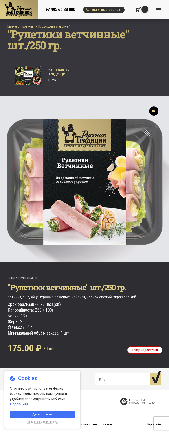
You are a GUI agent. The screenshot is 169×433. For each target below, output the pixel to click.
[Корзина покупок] (138, 10)
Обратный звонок (103, 9)
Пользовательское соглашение (93, 424)
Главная (12, 26)
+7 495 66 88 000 (60, 9)
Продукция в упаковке (53, 26)
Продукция (28, 26)
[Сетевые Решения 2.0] (137, 402)
